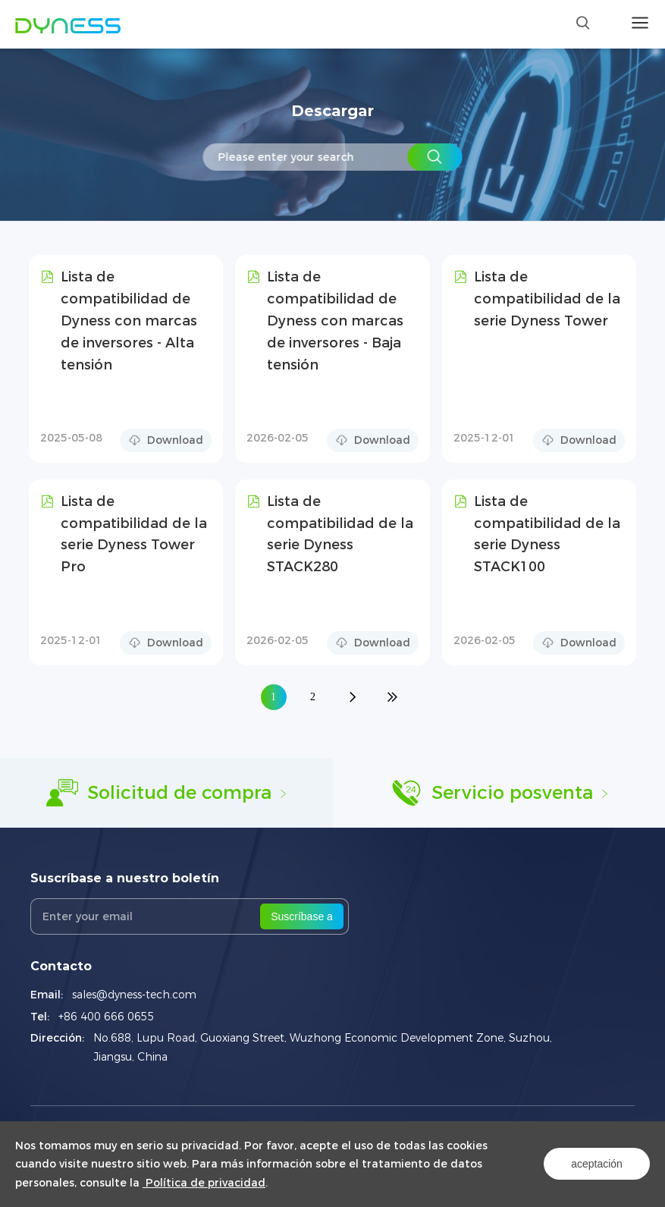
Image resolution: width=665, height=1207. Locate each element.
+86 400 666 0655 (106, 1016)
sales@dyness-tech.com (134, 994)
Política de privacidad (204, 1183)
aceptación (597, 1164)
